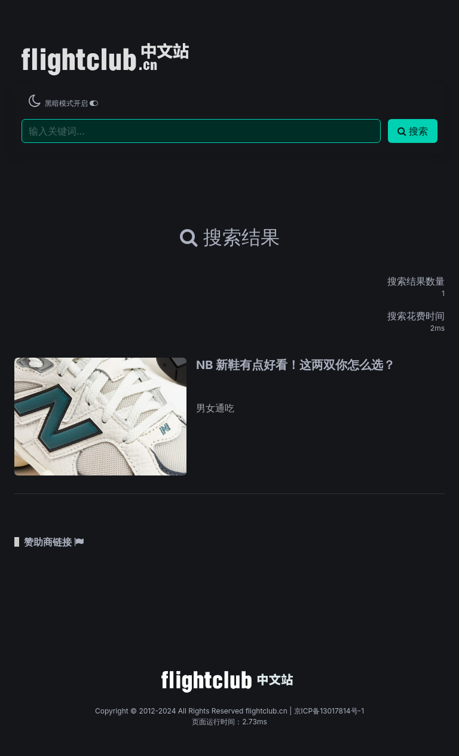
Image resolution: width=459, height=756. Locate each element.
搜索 (412, 131)
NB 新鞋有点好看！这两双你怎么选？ (295, 365)
